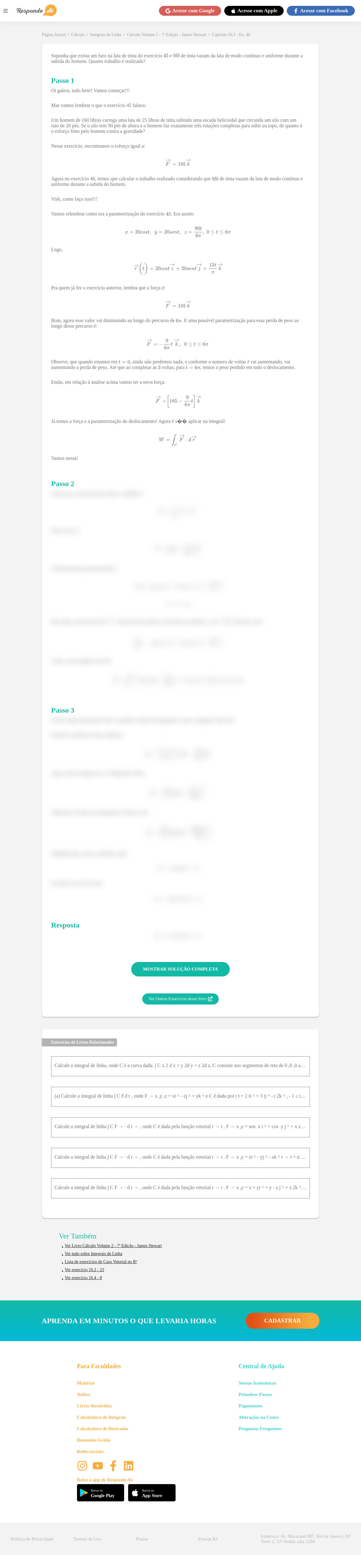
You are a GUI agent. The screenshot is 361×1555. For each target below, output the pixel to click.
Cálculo (78, 34)
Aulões (83, 1394)
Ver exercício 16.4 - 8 (83, 1277)
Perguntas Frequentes (260, 1428)
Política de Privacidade (32, 1539)
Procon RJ (207, 1539)
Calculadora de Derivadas (102, 1428)
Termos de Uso (87, 1539)
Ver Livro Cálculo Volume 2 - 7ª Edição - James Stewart (113, 1245)
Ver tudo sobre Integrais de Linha (93, 1253)
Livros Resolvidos (94, 1405)
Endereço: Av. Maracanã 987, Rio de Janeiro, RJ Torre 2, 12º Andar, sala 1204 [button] (305, 1539)
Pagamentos (250, 1405)
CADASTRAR (282, 1320)
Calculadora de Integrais (101, 1417)
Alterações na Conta (258, 1417)
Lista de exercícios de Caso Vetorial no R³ (101, 1261)
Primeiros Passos (255, 1394)
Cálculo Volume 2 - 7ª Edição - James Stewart (167, 34)
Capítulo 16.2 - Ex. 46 (231, 34)
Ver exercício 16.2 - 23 (84, 1269)
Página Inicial (54, 34)
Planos (142, 1539)
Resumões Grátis (94, 1440)
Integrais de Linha (106, 34)
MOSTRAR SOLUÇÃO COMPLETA (180, 969)
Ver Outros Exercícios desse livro (180, 998)
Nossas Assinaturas (257, 1383)
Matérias (86, 1383)
